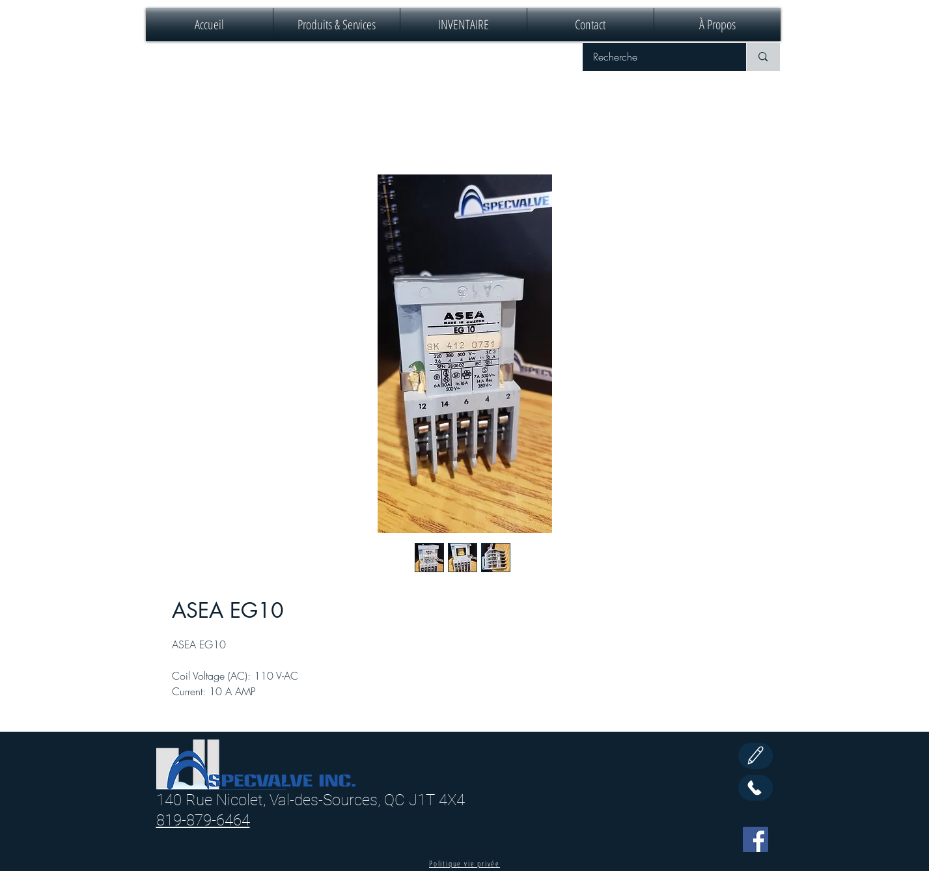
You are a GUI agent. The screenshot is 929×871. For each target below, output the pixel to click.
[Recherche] (656, 57)
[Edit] (755, 756)
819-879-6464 (203, 820)
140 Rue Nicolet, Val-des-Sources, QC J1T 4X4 (310, 800)
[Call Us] (755, 788)
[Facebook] (755, 839)
